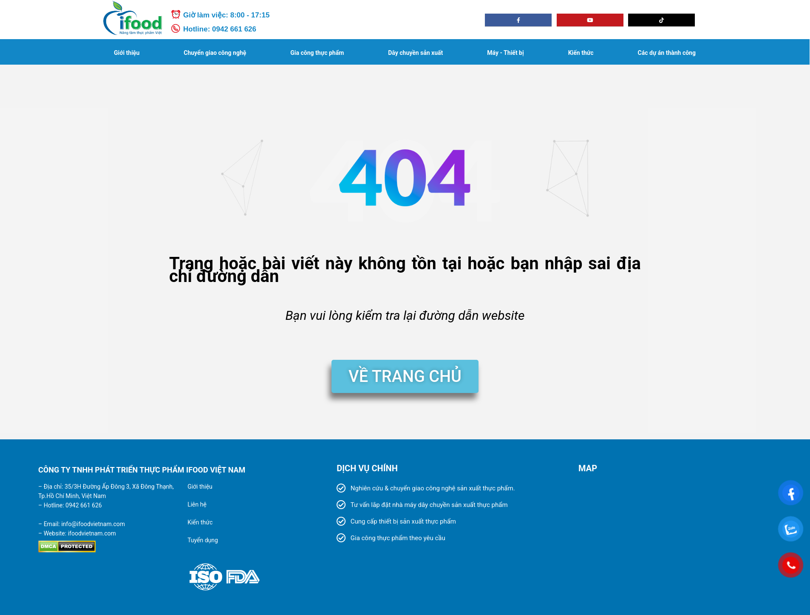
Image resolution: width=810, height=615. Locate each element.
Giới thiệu (126, 52)
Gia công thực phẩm (317, 52)
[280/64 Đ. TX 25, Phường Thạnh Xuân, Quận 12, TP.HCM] (672, 546)
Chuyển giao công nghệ (215, 52)
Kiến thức (581, 52)
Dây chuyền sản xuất (415, 52)
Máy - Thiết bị (505, 52)
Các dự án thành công (667, 52)
